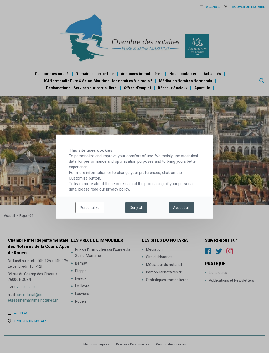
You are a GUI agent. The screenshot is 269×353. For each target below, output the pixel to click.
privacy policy (117, 189)
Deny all (136, 208)
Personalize (90, 208)
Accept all (181, 208)
